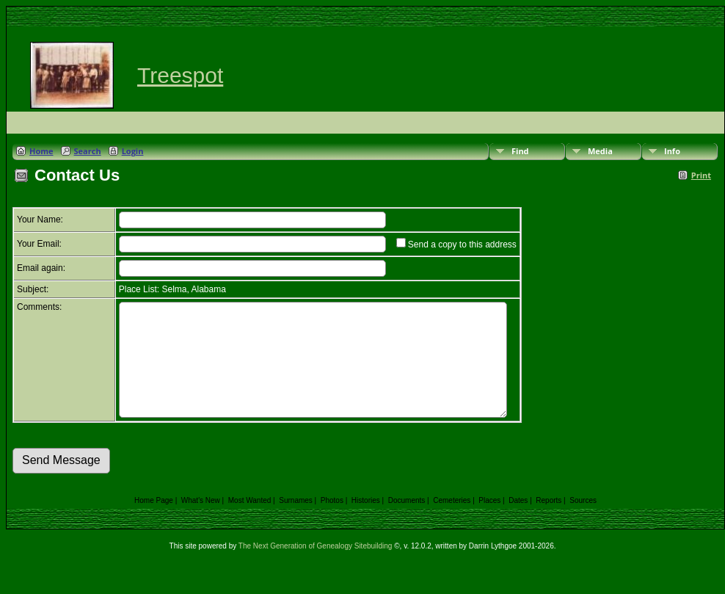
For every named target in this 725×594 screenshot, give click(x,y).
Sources (583, 522)
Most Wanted (250, 522)
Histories (365, 522)
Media (600, 150)
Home (41, 150)
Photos (332, 522)
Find (520, 150)
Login (133, 150)
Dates (518, 522)
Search (87, 150)
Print (701, 175)
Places (489, 522)
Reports (548, 522)
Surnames (296, 522)
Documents (407, 522)
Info (672, 150)
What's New (200, 522)
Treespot (180, 75)
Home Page (153, 522)
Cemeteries (451, 522)
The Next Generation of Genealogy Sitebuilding (315, 568)
